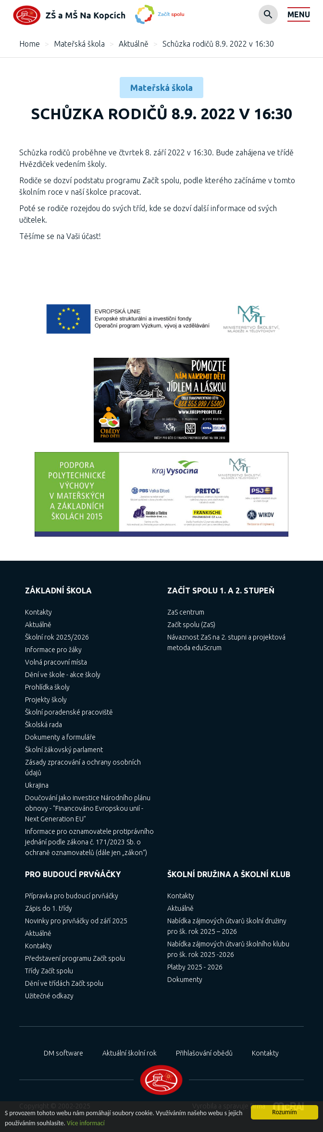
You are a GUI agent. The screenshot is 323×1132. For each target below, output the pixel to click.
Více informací (86, 1123)
